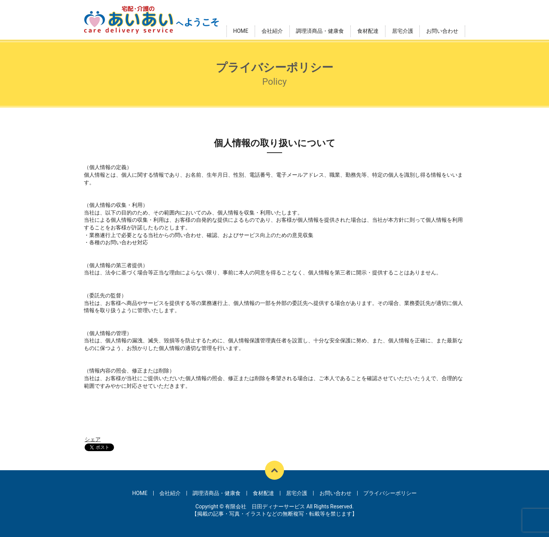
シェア (93, 439)
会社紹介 (272, 31)
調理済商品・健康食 (320, 31)
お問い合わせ (442, 31)
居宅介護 (402, 31)
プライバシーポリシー (390, 493)
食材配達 (368, 31)
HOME (240, 31)
